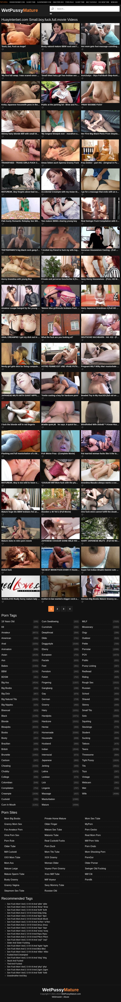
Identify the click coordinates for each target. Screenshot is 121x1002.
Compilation (20, 788)
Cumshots (60, 627)
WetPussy (19, 10)
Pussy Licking (101, 666)
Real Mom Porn (93, 835)
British (20, 749)
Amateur (20, 632)
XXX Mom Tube (103, 2)
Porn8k (88, 879)
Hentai (60, 727)
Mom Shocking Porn (95, 852)
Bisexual (20, 710)
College (20, 777)
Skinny (101, 705)
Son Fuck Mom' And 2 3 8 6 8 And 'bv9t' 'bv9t (27, 910)
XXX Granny (51, 857)
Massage (60, 793)
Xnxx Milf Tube (52, 874)
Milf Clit (88, 874)
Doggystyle (60, 643)
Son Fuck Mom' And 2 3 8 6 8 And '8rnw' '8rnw (27, 907)
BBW (20, 671)
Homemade (60, 732)
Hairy (60, 710)
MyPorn (89, 824)
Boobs (20, 732)
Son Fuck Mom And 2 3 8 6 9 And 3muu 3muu (27, 925)
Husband (60, 743)
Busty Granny (11, 879)
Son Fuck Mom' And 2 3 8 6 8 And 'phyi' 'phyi (27, 967)
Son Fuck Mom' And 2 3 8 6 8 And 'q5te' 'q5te (27, 904)
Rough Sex (101, 682)
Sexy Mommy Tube (54, 885)
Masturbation (60, 799)
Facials (60, 660)
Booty (20, 738)
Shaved (101, 699)
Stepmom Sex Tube (14, 891)
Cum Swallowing (60, 621)
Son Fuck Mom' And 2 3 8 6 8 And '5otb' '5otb (27, 973)
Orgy (101, 632)
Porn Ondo (90, 846)
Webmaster (57, 997)
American (20, 638)
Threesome (101, 755)
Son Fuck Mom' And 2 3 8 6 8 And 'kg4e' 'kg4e (27, 946)
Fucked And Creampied (17, 955)
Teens (101, 749)
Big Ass (20, 682)
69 (20, 627)
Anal (20, 643)
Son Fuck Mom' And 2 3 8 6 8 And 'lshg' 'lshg (27, 958)
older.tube (30, 2)
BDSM (20, 677)
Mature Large (11, 868)
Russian (101, 688)
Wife (101, 793)
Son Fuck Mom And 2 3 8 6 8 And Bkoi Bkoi (26, 949)
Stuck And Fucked (15, 961)
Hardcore (60, 721)
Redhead (101, 671)
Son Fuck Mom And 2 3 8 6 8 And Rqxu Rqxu (27, 934)
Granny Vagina (11, 885)
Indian (60, 749)
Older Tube (80, 2)
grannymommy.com (17, 2)
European (60, 655)
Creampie (20, 793)
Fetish (60, 677)
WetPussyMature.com (71, 994)
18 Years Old (20, 621)
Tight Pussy (101, 760)
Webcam (101, 782)
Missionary (101, 627)
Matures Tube (52, 835)
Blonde (20, 721)
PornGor (89, 857)
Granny (60, 705)
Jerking (60, 766)
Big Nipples (20, 705)
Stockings (101, 727)
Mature (60, 804)
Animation (20, 649)
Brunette (20, 755)
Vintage (101, 777)
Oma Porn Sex (58, 2)
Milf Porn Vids (92, 841)
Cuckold (20, 799)
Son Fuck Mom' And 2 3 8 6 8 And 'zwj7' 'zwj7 (27, 940)
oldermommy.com (44, 2)
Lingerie (60, 788)
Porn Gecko (91, 829)
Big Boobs (20, 688)
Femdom (60, 671)
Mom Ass (114, 2)
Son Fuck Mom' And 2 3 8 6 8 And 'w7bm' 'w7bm (28, 922)
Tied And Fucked (14, 964)
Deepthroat (60, 632)
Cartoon (20, 760)
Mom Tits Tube (52, 852)
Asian (20, 655)
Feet (60, 666)
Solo (101, 716)
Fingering (60, 682)
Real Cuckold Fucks (55, 841)
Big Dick (20, 693)
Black (20, 716)
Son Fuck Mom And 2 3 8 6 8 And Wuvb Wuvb (27, 919)
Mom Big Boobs (12, 818)
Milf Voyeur (50, 879)
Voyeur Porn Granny (55, 868)
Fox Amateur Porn (13, 829)
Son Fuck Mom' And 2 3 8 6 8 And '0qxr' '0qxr (27, 928)
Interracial (60, 755)
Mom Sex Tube (92, 818)
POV (101, 655)
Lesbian (60, 777)
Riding (101, 677)
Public (101, 660)
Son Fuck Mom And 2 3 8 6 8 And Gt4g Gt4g (26, 913)
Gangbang (60, 688)
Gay (60, 693)
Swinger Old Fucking (95, 868)
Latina (60, 771)
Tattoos (101, 743)
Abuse (66, 997)
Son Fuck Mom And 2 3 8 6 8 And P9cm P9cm (27, 937)
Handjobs (60, 716)
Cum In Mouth (20, 804)
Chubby (20, 771)
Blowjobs (20, 727)
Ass (20, 660)
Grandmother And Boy (17, 976)
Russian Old (51, 891)
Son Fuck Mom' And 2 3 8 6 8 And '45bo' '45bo (27, 952)
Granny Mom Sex (13, 824)
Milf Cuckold (91, 2)
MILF (101, 621)
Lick (60, 782)
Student (101, 732)
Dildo (60, 638)
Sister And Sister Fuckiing (18, 943)
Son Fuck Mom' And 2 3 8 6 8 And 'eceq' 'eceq (27, 931)
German (60, 699)
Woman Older (52, 863)
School (101, 693)
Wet (101, 788)
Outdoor (101, 638)
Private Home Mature (55, 818)
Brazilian (20, 743)
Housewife (60, 738)
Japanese (60, 760)
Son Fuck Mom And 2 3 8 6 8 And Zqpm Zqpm (27, 970)
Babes (20, 666)
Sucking (101, 738)
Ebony (60, 649)
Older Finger (51, 824)
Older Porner (91, 863)
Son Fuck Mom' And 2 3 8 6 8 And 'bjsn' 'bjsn (27, 916)
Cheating (20, 766)
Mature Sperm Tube (14, 874)
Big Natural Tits (20, 699)
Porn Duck (50, 846)
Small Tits (101, 710)
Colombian (20, 782)
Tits (101, 766)
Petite (101, 643)
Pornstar (101, 649)
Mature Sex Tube (53, 829)
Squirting (101, 721)
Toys (101, 771)
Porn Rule (69, 2)
